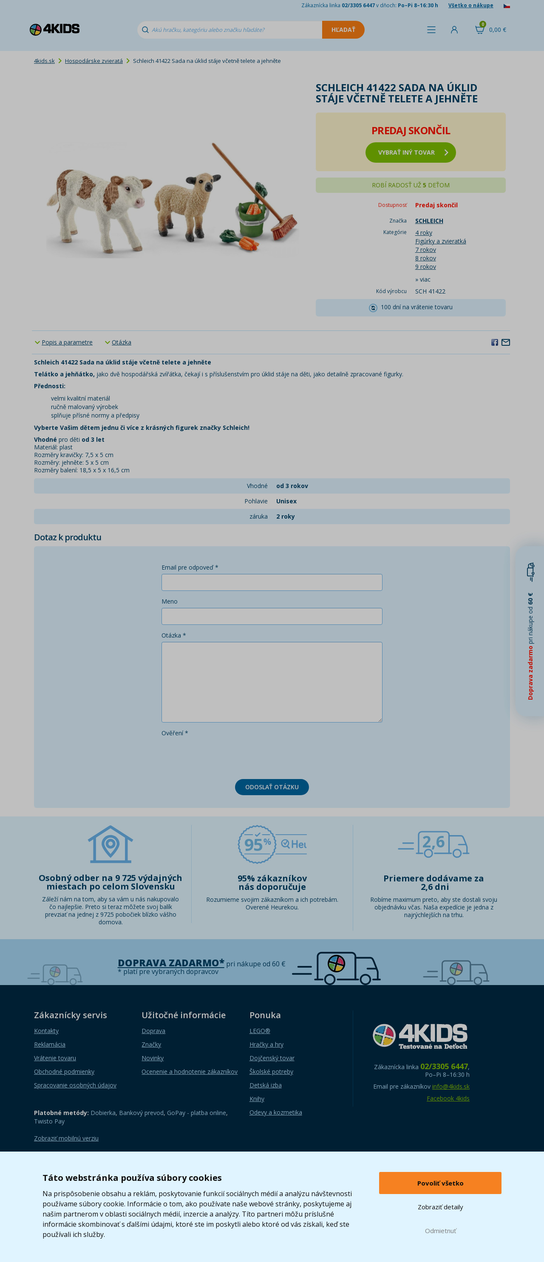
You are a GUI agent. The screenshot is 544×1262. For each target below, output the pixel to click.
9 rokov (425, 267)
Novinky (153, 1058)
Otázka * (174, 635)
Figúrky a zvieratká (440, 241)
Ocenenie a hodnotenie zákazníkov (190, 1071)
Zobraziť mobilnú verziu (66, 1138)
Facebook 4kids (448, 1098)
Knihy (256, 1099)
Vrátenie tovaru (55, 1058)
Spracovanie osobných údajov (75, 1085)
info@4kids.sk (451, 1086)
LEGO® (259, 1031)
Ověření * (175, 733)
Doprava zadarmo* (171, 962)
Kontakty (46, 1031)
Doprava (153, 1031)
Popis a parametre (67, 342)
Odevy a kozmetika (275, 1112)
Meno (170, 601)
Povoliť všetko (440, 1183)
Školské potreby (271, 1071)
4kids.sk (44, 61)
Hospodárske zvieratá (94, 61)
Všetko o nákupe (470, 5)
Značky (151, 1044)
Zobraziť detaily (440, 1207)
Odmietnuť (440, 1230)
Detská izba (265, 1085)
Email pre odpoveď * (190, 567)
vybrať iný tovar (413, 152)
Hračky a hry (266, 1044)
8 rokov (425, 258)
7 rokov (425, 250)
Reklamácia (49, 1044)
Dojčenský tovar (272, 1058)
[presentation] (226, 756)
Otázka (121, 342)
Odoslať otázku (272, 787)
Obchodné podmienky (64, 1071)
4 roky (423, 233)
